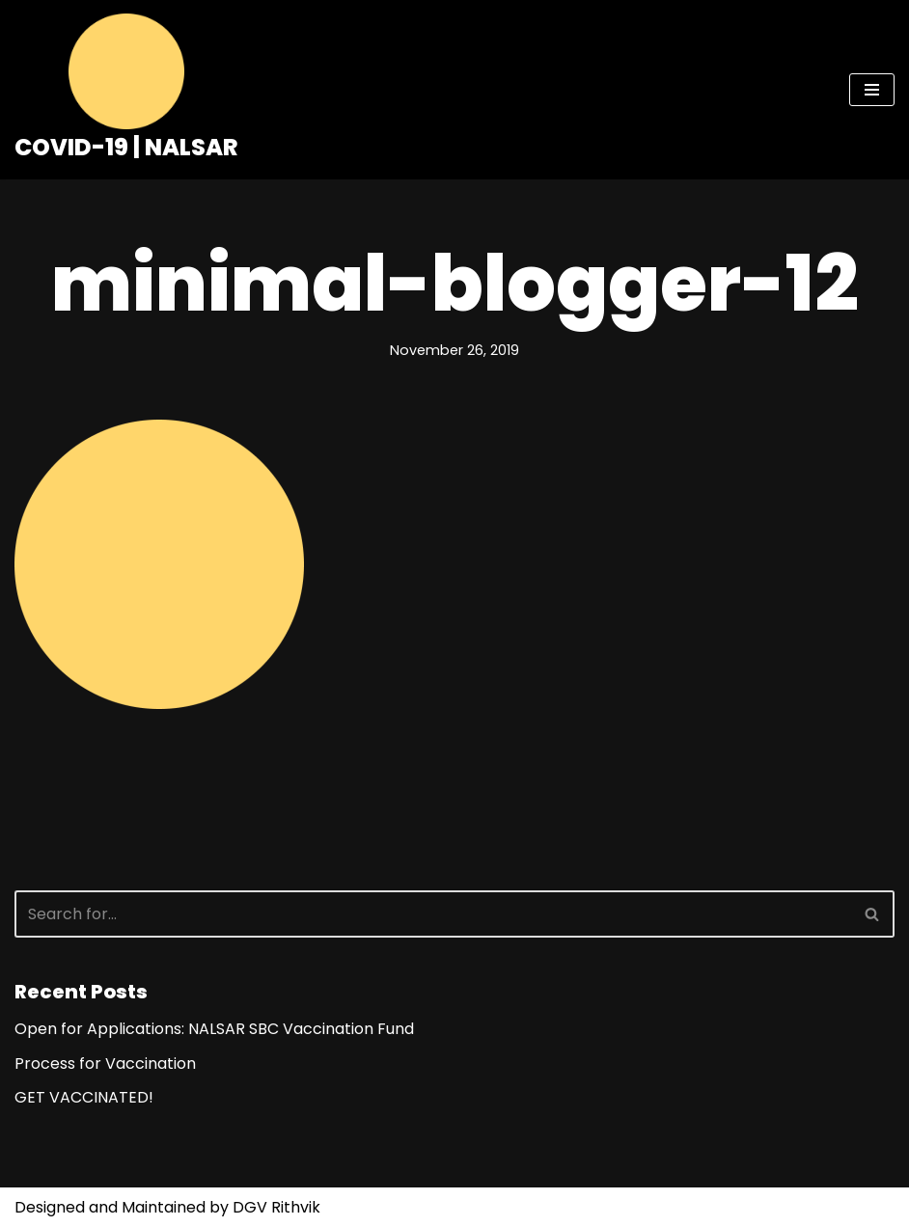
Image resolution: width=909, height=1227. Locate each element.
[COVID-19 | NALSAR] (126, 90)
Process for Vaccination (105, 1063)
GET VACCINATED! (83, 1097)
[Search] (432, 914)
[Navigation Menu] (872, 89)
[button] (872, 914)
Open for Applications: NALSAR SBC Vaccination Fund (214, 1029)
